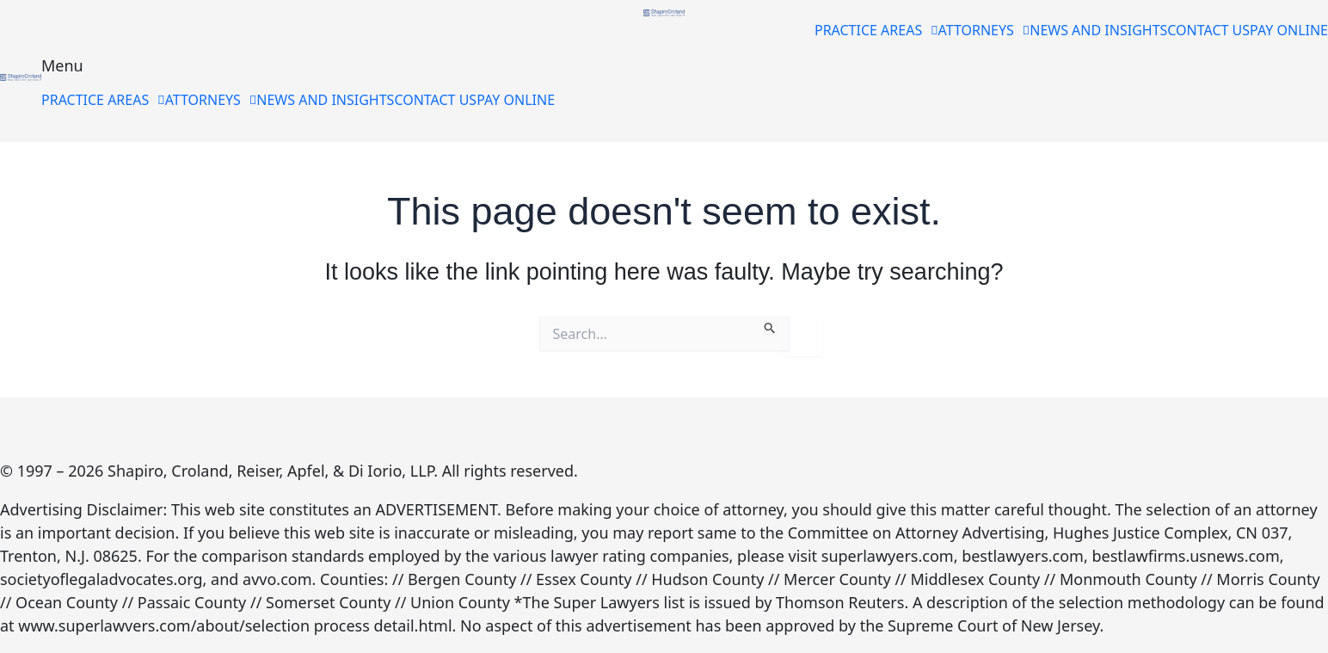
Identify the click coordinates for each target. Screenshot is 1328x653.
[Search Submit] (770, 325)
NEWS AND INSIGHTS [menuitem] (1098, 30)
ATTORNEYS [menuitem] (984, 30)
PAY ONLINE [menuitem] (1289, 30)
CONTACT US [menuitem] (1208, 30)
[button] (876, 30)
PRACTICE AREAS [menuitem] (876, 30)
